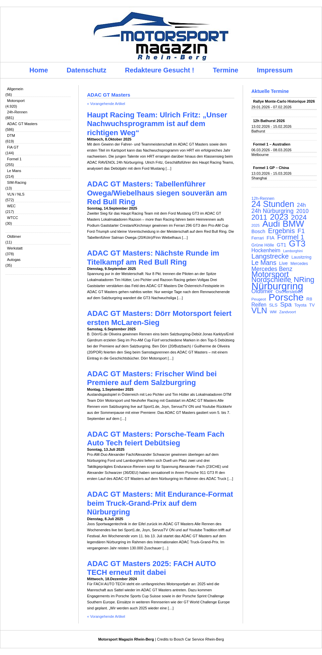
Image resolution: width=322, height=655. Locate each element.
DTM (11, 135)
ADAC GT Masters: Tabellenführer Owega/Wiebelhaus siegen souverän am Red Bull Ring (157, 193)
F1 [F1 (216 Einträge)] (301, 231)
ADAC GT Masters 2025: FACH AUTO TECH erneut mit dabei (151, 568)
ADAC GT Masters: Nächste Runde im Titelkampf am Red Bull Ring (153, 257)
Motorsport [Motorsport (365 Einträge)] (270, 274)
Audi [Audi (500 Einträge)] (271, 223)
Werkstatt (14, 248)
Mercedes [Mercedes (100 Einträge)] (299, 263)
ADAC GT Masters (22, 124)
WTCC (12, 218)
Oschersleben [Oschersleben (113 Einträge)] (289, 291)
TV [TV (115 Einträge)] (312, 305)
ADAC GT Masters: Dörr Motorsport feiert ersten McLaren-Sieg (159, 317)
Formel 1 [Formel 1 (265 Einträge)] (290, 237)
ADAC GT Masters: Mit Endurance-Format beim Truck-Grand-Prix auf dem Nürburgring (160, 503)
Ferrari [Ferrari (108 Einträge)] (257, 237)
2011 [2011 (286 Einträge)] (259, 217)
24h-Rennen (17, 112)
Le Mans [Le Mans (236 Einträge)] (263, 262)
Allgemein (15, 89)
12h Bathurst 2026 (269, 121)
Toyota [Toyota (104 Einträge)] (300, 305)
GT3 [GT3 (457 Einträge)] (297, 243)
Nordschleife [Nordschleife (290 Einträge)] (271, 279)
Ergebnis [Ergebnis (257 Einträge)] (281, 230)
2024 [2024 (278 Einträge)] (299, 217)
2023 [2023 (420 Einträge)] (279, 217)
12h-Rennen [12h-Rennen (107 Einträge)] (262, 198)
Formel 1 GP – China (271, 168)
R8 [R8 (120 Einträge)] (309, 299)
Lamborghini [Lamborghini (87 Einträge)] (293, 251)
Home (38, 70)
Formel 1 (14, 159)
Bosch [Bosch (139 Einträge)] (258, 231)
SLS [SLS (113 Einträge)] (273, 305)
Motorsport (16, 101)
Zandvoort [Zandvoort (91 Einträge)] (287, 312)
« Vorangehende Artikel (106, 104)
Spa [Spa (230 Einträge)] (286, 304)
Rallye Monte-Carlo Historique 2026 (284, 101)
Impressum (275, 70)
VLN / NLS (15, 194)
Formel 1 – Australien (271, 144)
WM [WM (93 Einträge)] (273, 312)
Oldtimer (14, 236)
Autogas (13, 260)
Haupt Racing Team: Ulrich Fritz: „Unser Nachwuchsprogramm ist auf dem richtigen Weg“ (157, 124)
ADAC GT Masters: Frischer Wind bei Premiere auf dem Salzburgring (152, 378)
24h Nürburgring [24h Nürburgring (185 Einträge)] (272, 211)
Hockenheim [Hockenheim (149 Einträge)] (265, 250)
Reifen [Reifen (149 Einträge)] (258, 305)
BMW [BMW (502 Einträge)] (293, 223)
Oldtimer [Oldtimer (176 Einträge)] (262, 291)
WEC (11, 206)
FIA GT (13, 147)
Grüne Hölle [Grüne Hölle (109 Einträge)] (262, 245)
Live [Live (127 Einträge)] (283, 263)
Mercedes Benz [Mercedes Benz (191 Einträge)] (271, 269)
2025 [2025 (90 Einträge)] (255, 225)
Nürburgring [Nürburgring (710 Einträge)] (277, 286)
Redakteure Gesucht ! (159, 70)
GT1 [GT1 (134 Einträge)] (281, 245)
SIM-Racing (16, 182)
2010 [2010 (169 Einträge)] (302, 211)
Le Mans (14, 171)
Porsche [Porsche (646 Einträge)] (286, 297)
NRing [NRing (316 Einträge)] (304, 279)
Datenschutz (86, 70)
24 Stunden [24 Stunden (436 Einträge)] (272, 204)
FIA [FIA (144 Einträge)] (270, 237)
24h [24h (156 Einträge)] (301, 205)
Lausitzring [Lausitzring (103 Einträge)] (301, 257)
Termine (225, 70)
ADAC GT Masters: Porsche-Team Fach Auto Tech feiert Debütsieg (155, 438)
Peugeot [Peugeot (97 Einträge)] (258, 299)
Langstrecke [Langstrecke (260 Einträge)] (270, 256)
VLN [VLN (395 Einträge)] (259, 310)
